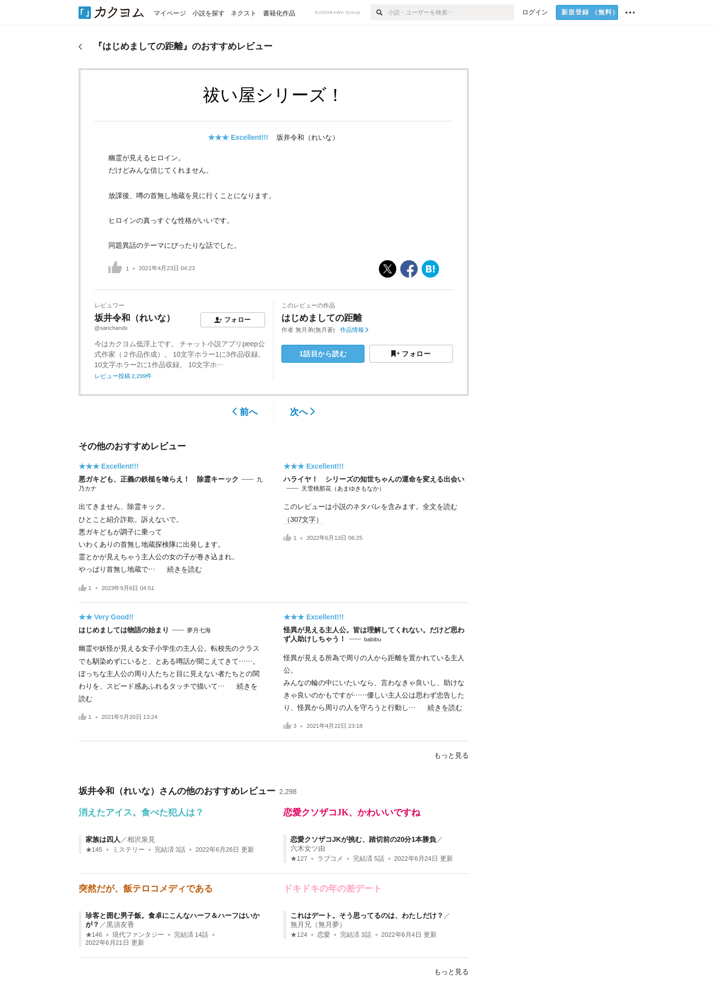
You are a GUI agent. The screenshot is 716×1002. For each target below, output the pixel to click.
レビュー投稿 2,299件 (123, 376)
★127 (298, 858)
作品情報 (354, 330)
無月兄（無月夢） (318, 924)
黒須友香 (120, 924)
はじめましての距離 (321, 318)
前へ (245, 412)
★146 (94, 934)
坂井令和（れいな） (307, 137)
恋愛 (323, 934)
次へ (302, 412)
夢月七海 (199, 630)
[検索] (379, 12)
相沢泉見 (141, 839)
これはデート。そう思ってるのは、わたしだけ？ (367, 915)
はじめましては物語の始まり (124, 630)
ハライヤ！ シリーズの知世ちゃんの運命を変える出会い (373, 479)
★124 (298, 934)
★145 (94, 849)
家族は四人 (103, 839)
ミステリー (128, 849)
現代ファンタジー (138, 934)
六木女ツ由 (307, 848)
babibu (372, 639)
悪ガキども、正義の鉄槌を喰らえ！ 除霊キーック (159, 479)
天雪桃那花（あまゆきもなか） (343, 489)
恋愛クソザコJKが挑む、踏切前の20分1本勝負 (363, 839)
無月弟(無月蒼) (315, 330)
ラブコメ (330, 858)
